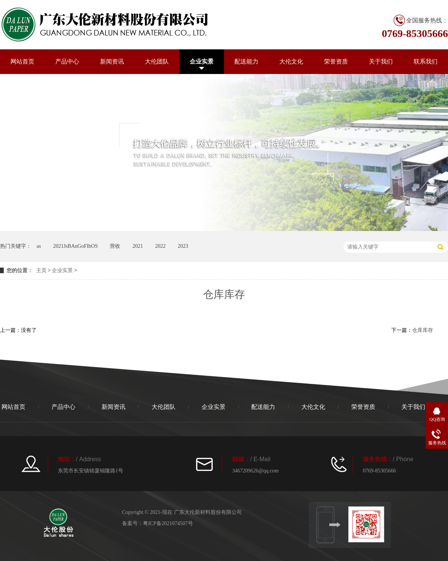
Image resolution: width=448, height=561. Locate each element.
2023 (183, 246)
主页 (41, 270)
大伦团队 (157, 61)
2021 (138, 246)
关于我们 (381, 61)
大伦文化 (291, 61)
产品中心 (67, 61)
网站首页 (22, 61)
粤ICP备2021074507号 (168, 523)
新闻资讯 (112, 61)
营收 (115, 246)
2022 (160, 246)
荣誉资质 (336, 61)
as (39, 246)
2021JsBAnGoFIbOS (75, 246)
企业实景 (202, 61)
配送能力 (246, 61)
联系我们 (426, 61)
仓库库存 (422, 330)
